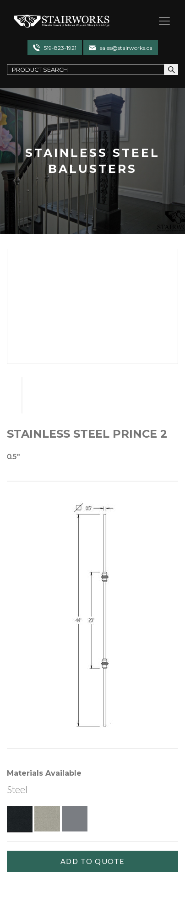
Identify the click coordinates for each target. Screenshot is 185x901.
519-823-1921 (60, 47)
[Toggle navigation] (160, 21)
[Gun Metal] (74, 818)
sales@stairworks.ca (126, 47)
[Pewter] (47, 818)
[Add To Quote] (92, 861)
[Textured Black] (20, 818)
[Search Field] (85, 69)
